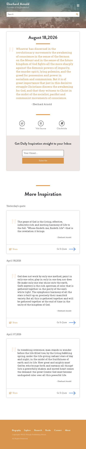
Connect (58, 430)
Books (48, 430)
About (67, 430)
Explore (27, 430)
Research (38, 430)
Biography (16, 430)
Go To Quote (66, 249)
